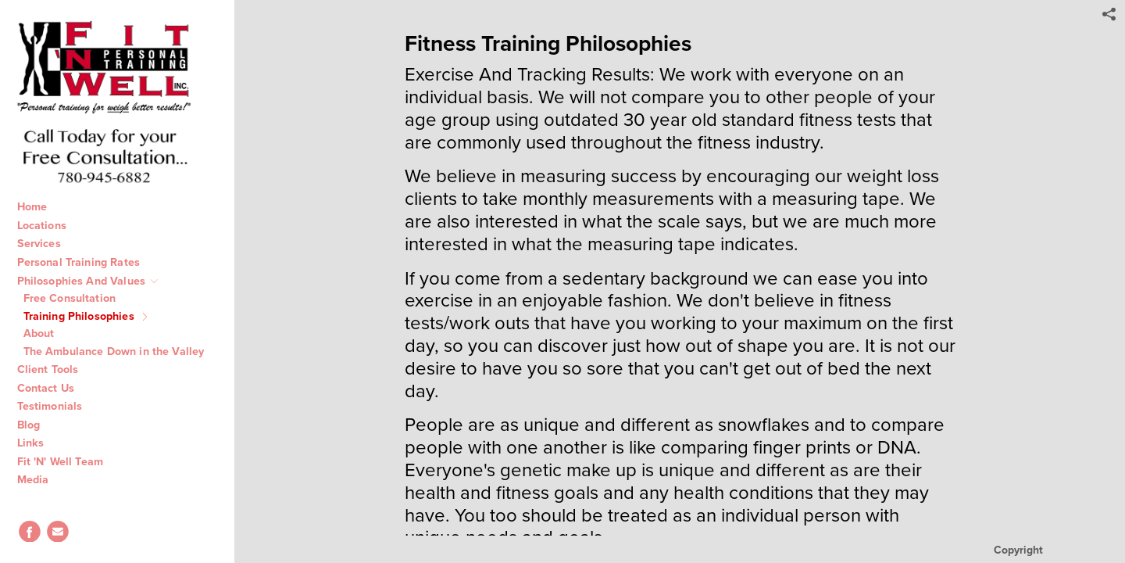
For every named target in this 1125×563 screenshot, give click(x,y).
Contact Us (54, 388)
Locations (49, 225)
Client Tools (56, 369)
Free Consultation (78, 298)
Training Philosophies (87, 316)
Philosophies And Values (88, 281)
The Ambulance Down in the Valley (122, 351)
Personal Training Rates (86, 262)
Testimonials (58, 406)
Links (39, 442)
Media (41, 479)
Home (40, 206)
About (47, 333)
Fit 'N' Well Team (68, 461)
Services (46, 243)
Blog (37, 424)
